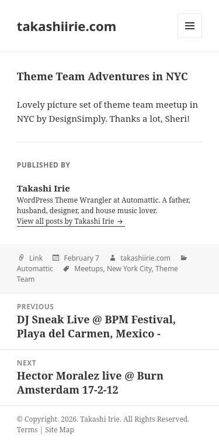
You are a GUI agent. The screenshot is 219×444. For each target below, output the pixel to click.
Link (36, 258)
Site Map (59, 430)
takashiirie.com (66, 26)
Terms (27, 430)
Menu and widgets (190, 37)
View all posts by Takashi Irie (66, 221)
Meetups (88, 269)
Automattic (35, 269)
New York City (129, 269)
